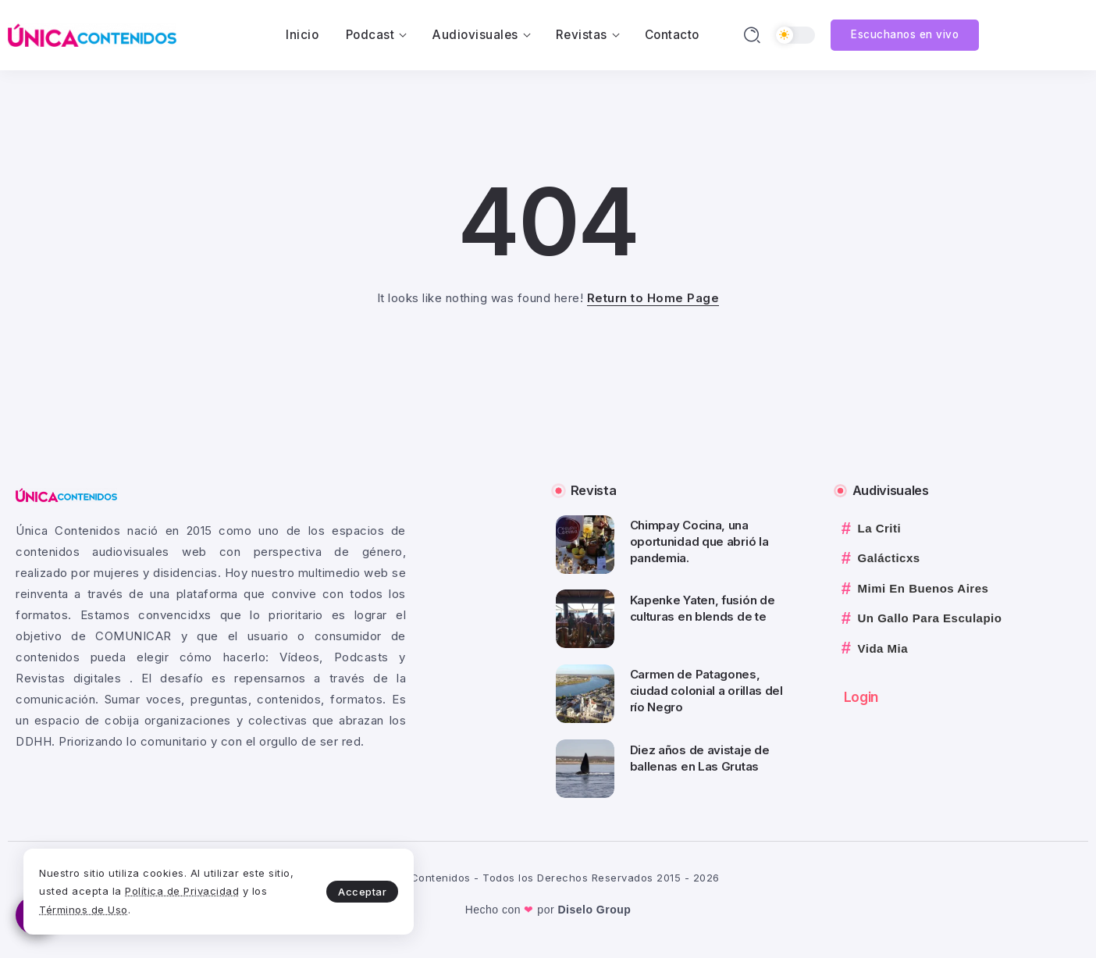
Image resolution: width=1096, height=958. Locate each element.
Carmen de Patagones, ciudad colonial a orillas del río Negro (706, 690)
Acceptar (362, 891)
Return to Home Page (653, 297)
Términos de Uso (83, 909)
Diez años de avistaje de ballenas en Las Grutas (700, 758)
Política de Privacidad (182, 891)
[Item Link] (585, 544)
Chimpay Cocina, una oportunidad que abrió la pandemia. (699, 541)
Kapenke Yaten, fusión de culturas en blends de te (702, 608)
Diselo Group (594, 909)
